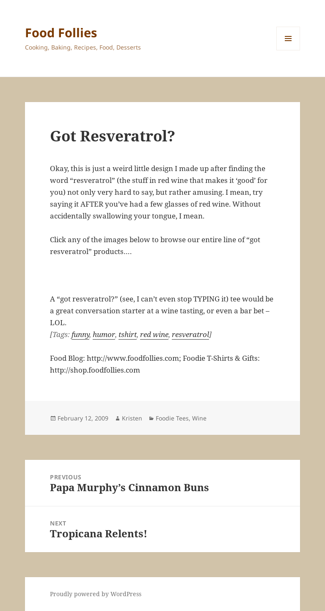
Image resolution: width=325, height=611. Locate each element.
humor (104, 334)
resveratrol (190, 334)
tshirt (127, 334)
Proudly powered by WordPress (95, 594)
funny (80, 334)
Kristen (132, 418)
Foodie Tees (172, 418)
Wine (199, 418)
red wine (154, 334)
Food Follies (61, 32)
